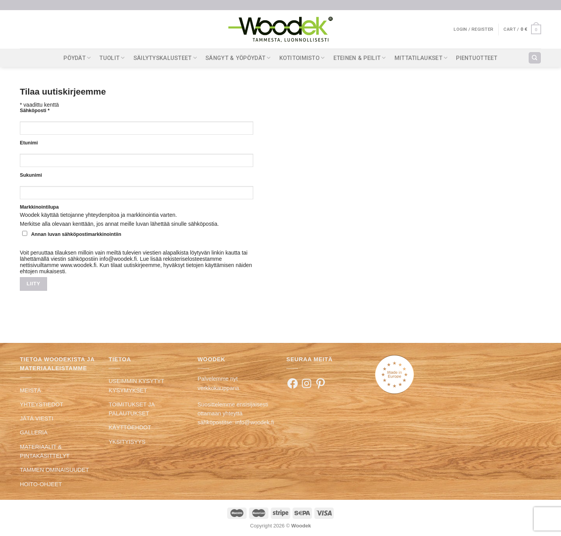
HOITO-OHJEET (41, 484)
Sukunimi (31, 175)
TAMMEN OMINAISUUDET (54, 470)
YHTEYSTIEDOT (41, 404)
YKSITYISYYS (127, 442)
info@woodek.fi (254, 422)
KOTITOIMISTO (302, 58)
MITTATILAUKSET (421, 58)
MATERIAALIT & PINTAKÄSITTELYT (45, 451)
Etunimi (29, 143)
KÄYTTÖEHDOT (130, 427)
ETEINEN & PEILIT (359, 58)
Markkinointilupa (39, 207)
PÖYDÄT (77, 58)
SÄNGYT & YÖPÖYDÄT (237, 58)
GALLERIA (33, 432)
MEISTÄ (30, 390)
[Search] (534, 58)
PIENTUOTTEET (477, 58)
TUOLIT (111, 58)
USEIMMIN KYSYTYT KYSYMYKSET (136, 385)
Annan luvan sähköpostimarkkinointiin (71, 234)
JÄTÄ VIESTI (36, 418)
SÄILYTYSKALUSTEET (165, 58)
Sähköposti (34, 110)
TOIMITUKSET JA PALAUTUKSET (131, 408)
